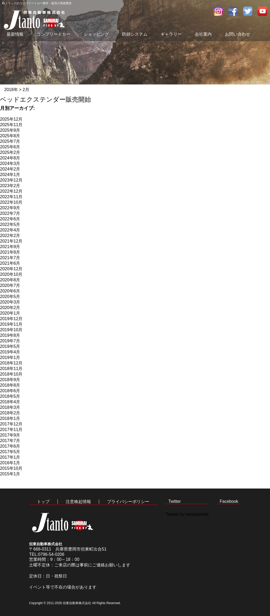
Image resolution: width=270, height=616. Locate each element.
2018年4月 (10, 402)
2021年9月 (10, 246)
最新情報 (15, 34)
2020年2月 (10, 307)
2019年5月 (10, 346)
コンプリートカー (53, 34)
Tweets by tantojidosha (187, 514)
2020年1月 (10, 313)
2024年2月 (10, 169)
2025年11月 (11, 124)
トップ (43, 501)
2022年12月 (11, 191)
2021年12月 (11, 241)
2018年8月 (10, 385)
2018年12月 (11, 363)
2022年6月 (10, 219)
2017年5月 (10, 451)
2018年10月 (11, 374)
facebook (233, 11)
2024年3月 (10, 163)
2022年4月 (10, 230)
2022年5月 (10, 224)
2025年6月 (10, 147)
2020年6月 (10, 291)
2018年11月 (11, 368)
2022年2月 (10, 235)
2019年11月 (11, 324)
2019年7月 (10, 341)
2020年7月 (10, 285)
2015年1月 (10, 474)
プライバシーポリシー (128, 501)
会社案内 (203, 34)
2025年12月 (11, 119)
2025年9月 (10, 130)
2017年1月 (10, 457)
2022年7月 (10, 213)
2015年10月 (11, 468)
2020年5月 (10, 296)
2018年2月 (10, 413)
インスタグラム (218, 11)
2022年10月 (11, 202)
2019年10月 (11, 330)
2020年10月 (11, 274)
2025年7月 (10, 141)
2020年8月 (10, 280)
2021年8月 (10, 252)
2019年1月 (10, 357)
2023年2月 (10, 185)
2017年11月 (11, 429)
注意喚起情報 (78, 501)
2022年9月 (10, 208)
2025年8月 (10, 136)
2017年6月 (10, 446)
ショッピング (96, 34)
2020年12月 (11, 269)
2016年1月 (10, 463)
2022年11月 (11, 197)
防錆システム (134, 34)
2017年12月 (11, 424)
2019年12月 (11, 318)
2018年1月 (10, 418)
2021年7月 (10, 257)
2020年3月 (10, 302)
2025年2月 (10, 152)
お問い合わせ (237, 34)
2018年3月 (10, 407)
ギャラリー (171, 34)
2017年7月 (10, 440)
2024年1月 (10, 174)
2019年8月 (10, 335)
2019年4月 (10, 352)
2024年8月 (10, 158)
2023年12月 (11, 180)
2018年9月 (10, 379)
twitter (248, 11)
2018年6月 (10, 390)
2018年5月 (10, 396)
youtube (262, 11)
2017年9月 (10, 435)
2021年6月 (10, 263)
